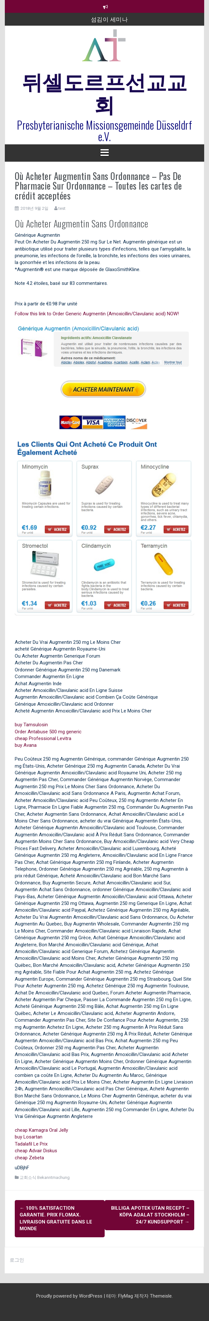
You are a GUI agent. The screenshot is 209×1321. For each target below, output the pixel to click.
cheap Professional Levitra (43, 738)
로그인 (17, 1260)
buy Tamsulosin (31, 725)
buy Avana (26, 745)
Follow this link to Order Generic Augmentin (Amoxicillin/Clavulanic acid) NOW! (97, 314)
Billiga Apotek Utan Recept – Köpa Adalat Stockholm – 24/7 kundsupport (150, 1215)
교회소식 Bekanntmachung (45, 1177)
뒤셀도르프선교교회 (104, 91)
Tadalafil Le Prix (31, 1144)
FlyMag (125, 1296)
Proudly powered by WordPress (70, 1296)
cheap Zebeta (29, 1158)
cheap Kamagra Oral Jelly (41, 1130)
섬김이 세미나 (109, 19)
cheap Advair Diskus (36, 1151)
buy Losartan (28, 1137)
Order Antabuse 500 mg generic (48, 732)
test (61, 208)
